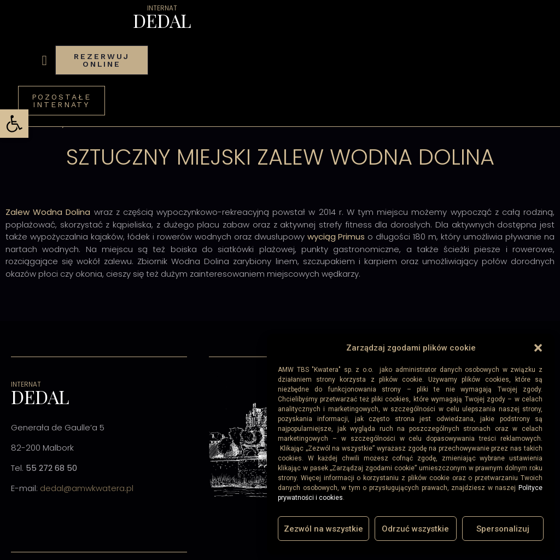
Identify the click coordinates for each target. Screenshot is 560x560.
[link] (14, 123)
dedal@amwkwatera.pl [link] (86, 488)
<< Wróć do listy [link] (35, 123)
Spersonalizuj (502, 529)
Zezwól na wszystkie (323, 529)
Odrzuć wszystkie (415, 529)
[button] (538, 347)
